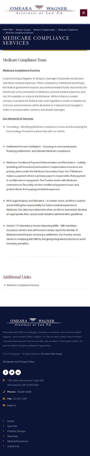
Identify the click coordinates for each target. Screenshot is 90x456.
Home (10, 421)
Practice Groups (23, 30)
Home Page (8, 29)
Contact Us (13, 446)
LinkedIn (18, 373)
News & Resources (17, 441)
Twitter (12, 373)
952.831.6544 (24, 391)
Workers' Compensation (44, 30)
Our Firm (12, 426)
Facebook (5, 373)
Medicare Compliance (68, 30)
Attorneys (12, 436)
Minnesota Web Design (51, 353)
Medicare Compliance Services (19, 33)
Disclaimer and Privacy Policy (18, 361)
